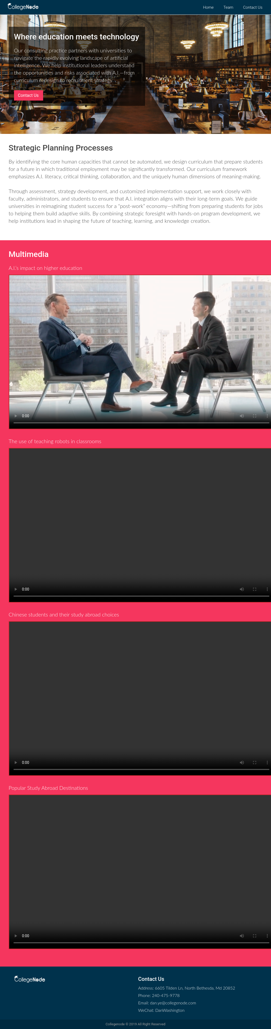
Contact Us (28, 95)
